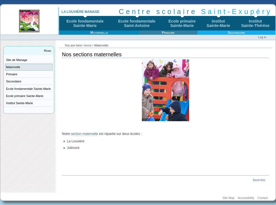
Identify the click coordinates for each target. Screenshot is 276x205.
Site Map (228, 198)
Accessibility (246, 198)
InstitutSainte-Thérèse (255, 23)
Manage (92, 12)
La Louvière (72, 12)
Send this (259, 180)
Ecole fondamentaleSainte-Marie (85, 23)
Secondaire (236, 33)
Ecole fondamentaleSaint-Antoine (137, 23)
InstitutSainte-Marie (218, 23)
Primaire (168, 33)
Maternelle (99, 33)
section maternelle (84, 134)
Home (47, 50)
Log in (262, 37)
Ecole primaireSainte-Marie (182, 23)
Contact (262, 198)
